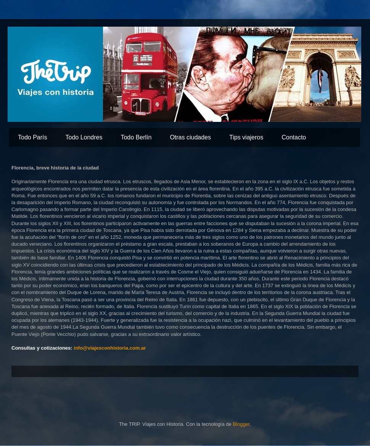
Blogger (241, 424)
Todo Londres (83, 137)
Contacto (294, 137)
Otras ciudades (190, 137)
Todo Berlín (136, 137)
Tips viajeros (246, 137)
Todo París (32, 137)
